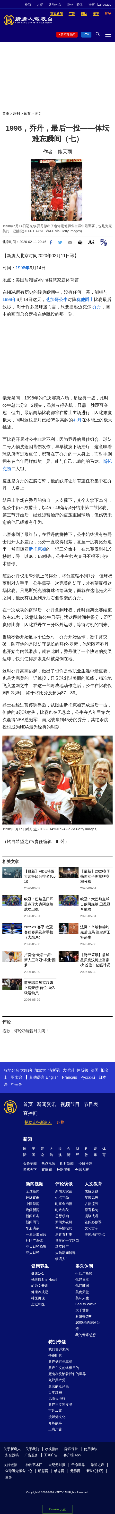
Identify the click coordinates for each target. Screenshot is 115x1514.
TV (87, 34)
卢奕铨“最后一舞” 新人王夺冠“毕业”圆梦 (40, 960)
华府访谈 (32, 1228)
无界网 (75, 1471)
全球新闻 (32, 1191)
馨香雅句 (91, 1210)
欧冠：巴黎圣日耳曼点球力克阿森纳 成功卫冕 (38, 904)
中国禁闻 (32, 1204)
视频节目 (70, 1104)
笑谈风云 (91, 1198)
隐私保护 (71, 1449)
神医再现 (38, 1298)
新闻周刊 (32, 1222)
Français (69, 1077)
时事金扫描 (63, 1204)
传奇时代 (55, 1356)
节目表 (91, 1104)
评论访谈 (64, 1184)
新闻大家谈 (63, 1191)
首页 (5, 114)
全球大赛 (82, 1170)
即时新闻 (67, 1163)
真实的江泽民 (58, 1386)
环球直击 (32, 1198)
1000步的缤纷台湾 (87, 1325)
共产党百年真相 (60, 1362)
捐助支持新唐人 (38, 1122)
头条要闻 (30, 1163)
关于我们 (32, 1449)
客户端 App (72, 1455)
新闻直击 (32, 1216)
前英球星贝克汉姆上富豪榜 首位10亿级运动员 (39, 987)
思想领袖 (62, 1216)
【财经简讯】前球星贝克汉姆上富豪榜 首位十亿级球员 (95, 960)
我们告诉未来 (58, 1349)
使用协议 (90, 1449)
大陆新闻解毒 (65, 1253)
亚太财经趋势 (36, 1247)
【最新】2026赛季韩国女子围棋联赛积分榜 (95, 876)
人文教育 (93, 1184)
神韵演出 (63, 1170)
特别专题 (57, 1341)
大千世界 (82, 1310)
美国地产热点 (95, 1234)
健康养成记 (39, 1292)
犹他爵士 (85, 299)
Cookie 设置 (57, 1508)
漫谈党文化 (56, 1417)
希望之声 (97, 1465)
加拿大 (40, 1070)
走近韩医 (38, 1304)
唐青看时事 (63, 1234)
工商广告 (55, 1429)
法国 (94, 1070)
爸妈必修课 (93, 1222)
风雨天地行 (56, 1398)
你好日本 (82, 1279)
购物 (60, 1122)
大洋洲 (68, 1070)
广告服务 (31, 1455)
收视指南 (52, 1449)
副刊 (16, 114)
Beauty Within (85, 1304)
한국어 (17, 1084)
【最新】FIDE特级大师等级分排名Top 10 (39, 876)
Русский (87, 1077)
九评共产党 (56, 1380)
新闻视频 (34, 1184)
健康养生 (40, 1266)
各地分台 (55, 4)
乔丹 (96, 306)
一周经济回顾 (36, 1234)
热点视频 (48, 1163)
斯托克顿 (37, 549)
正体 (70, 4)
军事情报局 (63, 1228)
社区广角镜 (34, 1240)
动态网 (59, 1471)
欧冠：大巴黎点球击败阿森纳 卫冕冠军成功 (95, 904)
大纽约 (26, 1070)
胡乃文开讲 (39, 1286)
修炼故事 (55, 1423)
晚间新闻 (32, 1210)
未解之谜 (91, 1191)
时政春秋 (62, 1210)
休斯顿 (82, 1070)
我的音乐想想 (85, 1335)
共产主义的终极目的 (63, 1368)
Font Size (91, 241)
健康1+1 (37, 1273)
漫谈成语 (91, 1216)
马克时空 (62, 1247)
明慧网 (43, 1471)
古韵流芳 (91, 1204)
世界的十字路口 (67, 1240)
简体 (79, 4)
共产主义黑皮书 (60, 1405)
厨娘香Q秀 (83, 1316)
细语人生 (62, 1259)
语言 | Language (99, 4)
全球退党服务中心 (18, 1471)
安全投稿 (12, 1455)
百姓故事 (55, 1411)
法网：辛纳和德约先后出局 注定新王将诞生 (95, 932)
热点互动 (62, 1198)
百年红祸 (55, 1392)
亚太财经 (32, 1253)
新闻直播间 (68, 34)
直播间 (30, 1113)
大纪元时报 (56, 1465)
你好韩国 (82, 1286)
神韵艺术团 (34, 1465)
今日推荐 (85, 1163)
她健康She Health (44, 1279)
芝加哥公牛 (57, 299)
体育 (27, 114)
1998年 (23, 267)
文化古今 (91, 1228)
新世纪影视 (94, 1471)
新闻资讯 (46, 1104)
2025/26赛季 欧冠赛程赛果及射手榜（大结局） (38, 932)
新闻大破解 (63, 1222)
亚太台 (17, 1077)
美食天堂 (82, 1292)
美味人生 (82, 1298)
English (52, 1077)
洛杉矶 (54, 1070)
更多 (8, 1477)
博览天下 (30, 1170)
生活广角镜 (83, 1273)
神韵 (28, 4)
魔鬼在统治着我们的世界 (67, 1374)
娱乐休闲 (84, 1266)
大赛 (39, 4)
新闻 (27, 1139)
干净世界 (78, 1465)
